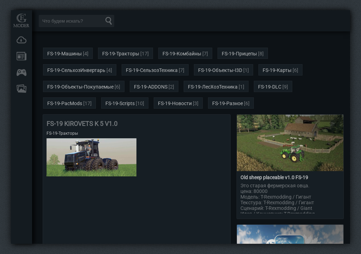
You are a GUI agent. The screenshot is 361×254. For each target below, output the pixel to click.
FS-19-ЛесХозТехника (213, 87)
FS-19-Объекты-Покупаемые (80, 87)
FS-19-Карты (277, 70)
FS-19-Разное (227, 103)
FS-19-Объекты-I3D (220, 70)
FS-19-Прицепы (239, 53)
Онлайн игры (21, 72)
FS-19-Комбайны (182, 53)
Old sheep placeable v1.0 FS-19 (274, 177)
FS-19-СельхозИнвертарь (76, 70)
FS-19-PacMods (64, 103)
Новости (21, 56)
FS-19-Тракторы (120, 53)
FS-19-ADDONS (150, 87)
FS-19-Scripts (120, 103)
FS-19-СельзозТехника (152, 70)
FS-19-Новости (175, 103)
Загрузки (21, 40)
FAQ (21, 88)
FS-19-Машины (64, 53)
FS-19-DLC (269, 87)
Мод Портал (21, 20)
